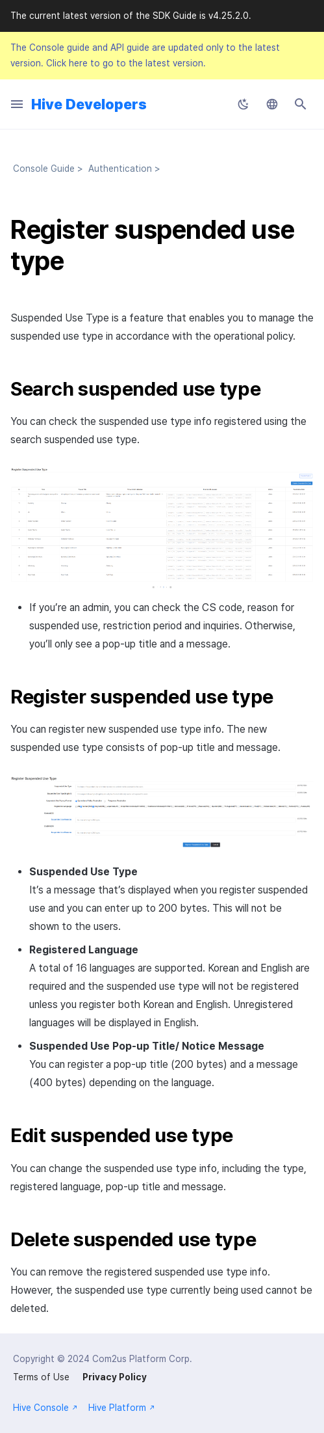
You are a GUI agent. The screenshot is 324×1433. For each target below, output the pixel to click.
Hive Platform (121, 1407)
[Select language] (272, 104)
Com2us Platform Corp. (142, 1359)
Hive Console (45, 1407)
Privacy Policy (114, 1377)
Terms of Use (41, 1377)
